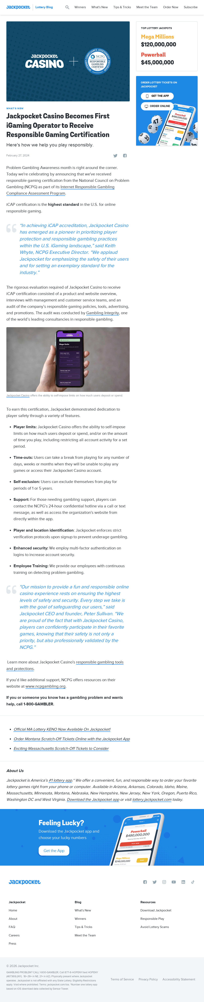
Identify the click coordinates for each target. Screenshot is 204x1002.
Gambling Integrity (102, 313)
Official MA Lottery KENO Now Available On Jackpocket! (62, 729)
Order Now (170, 7)
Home (13, 910)
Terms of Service (122, 979)
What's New (99, 7)
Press (12, 943)
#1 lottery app (60, 780)
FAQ (12, 927)
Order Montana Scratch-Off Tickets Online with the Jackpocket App (72, 739)
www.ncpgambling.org (46, 686)
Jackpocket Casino (17, 395)
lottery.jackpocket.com (151, 799)
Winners (80, 7)
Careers (14, 935)
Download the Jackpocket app (93, 799)
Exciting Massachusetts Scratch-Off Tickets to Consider (61, 748)
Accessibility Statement (179, 979)
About (13, 919)
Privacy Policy (148, 979)
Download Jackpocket (155, 910)
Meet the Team (147, 7)
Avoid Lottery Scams (154, 927)
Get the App (54, 850)
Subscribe (191, 7)
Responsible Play (152, 919)
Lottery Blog (44, 7)
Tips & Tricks (122, 7)
